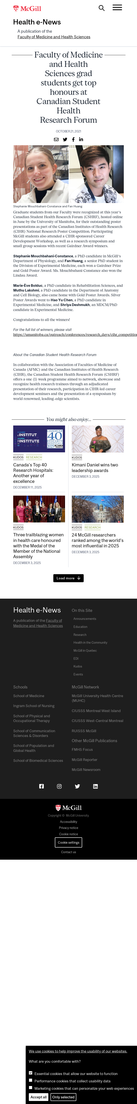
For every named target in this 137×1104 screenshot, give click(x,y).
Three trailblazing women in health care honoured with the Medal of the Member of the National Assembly (38, 545)
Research (34, 457)
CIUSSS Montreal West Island (96, 711)
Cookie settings (68, 842)
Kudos (18, 457)
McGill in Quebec (85, 650)
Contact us (68, 852)
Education (80, 627)
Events (78, 674)
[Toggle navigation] (117, 7)
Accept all (39, 1097)
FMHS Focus (82, 749)
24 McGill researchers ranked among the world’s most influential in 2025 (98, 540)
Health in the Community (90, 642)
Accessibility (68, 822)
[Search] (101, 9)
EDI (75, 658)
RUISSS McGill (84, 731)
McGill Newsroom (86, 769)
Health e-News (37, 22)
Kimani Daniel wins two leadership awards (95, 467)
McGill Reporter (84, 759)
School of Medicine (28, 696)
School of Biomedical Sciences (38, 760)
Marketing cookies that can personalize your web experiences (84, 1088)
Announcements (84, 618)
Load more (66, 578)
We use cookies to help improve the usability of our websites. (78, 1051)
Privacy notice (68, 828)
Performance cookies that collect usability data (72, 1081)
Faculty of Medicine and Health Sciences (54, 37)
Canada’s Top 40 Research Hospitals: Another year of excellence (33, 473)
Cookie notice (68, 834)
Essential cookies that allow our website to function (76, 1074)
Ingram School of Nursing (33, 706)
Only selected (63, 1097)
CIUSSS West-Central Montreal (97, 721)
